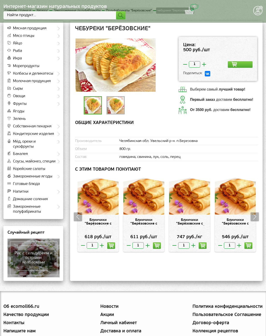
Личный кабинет (118, 323)
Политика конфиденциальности (228, 307)
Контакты (13, 323)
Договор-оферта (211, 323)
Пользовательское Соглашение (227, 315)
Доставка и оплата (120, 331)
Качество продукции (26, 315)
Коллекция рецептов (215, 331)
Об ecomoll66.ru (21, 307)
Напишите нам (19, 331)
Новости (109, 307)
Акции (107, 315)
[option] (116, 65)
